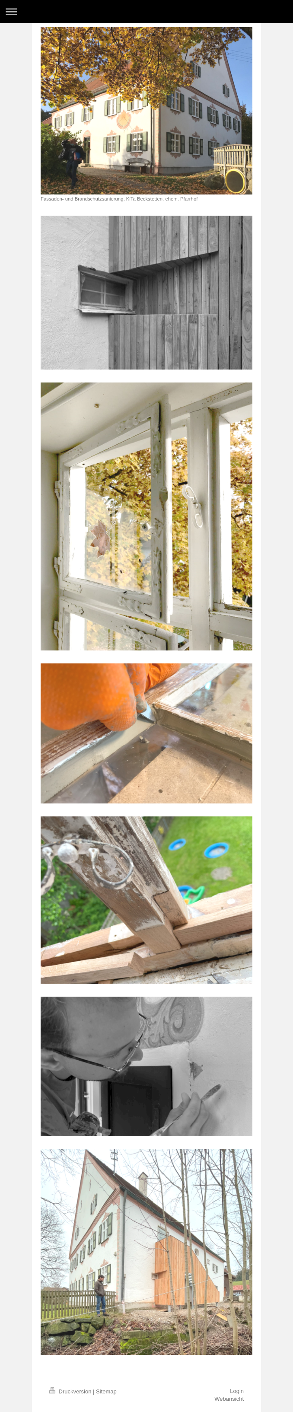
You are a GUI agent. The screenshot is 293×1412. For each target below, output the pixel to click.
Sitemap (106, 1391)
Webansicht (229, 1399)
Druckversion (71, 1391)
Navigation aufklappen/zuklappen (146, 11)
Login (237, 1391)
